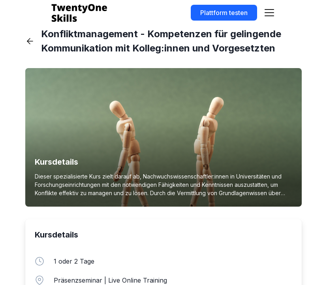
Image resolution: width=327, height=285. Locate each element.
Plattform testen (224, 13)
